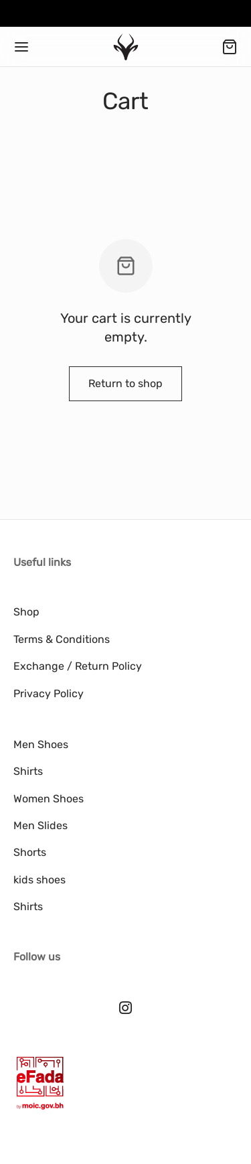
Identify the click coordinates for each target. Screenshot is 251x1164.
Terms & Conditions (61, 639)
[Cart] (230, 47)
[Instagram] (125, 1009)
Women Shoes (48, 798)
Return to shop (125, 383)
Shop (26, 611)
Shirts (28, 771)
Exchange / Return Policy (77, 666)
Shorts (29, 852)
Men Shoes (40, 744)
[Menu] (21, 47)
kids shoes (39, 879)
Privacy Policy (48, 693)
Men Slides (40, 825)
